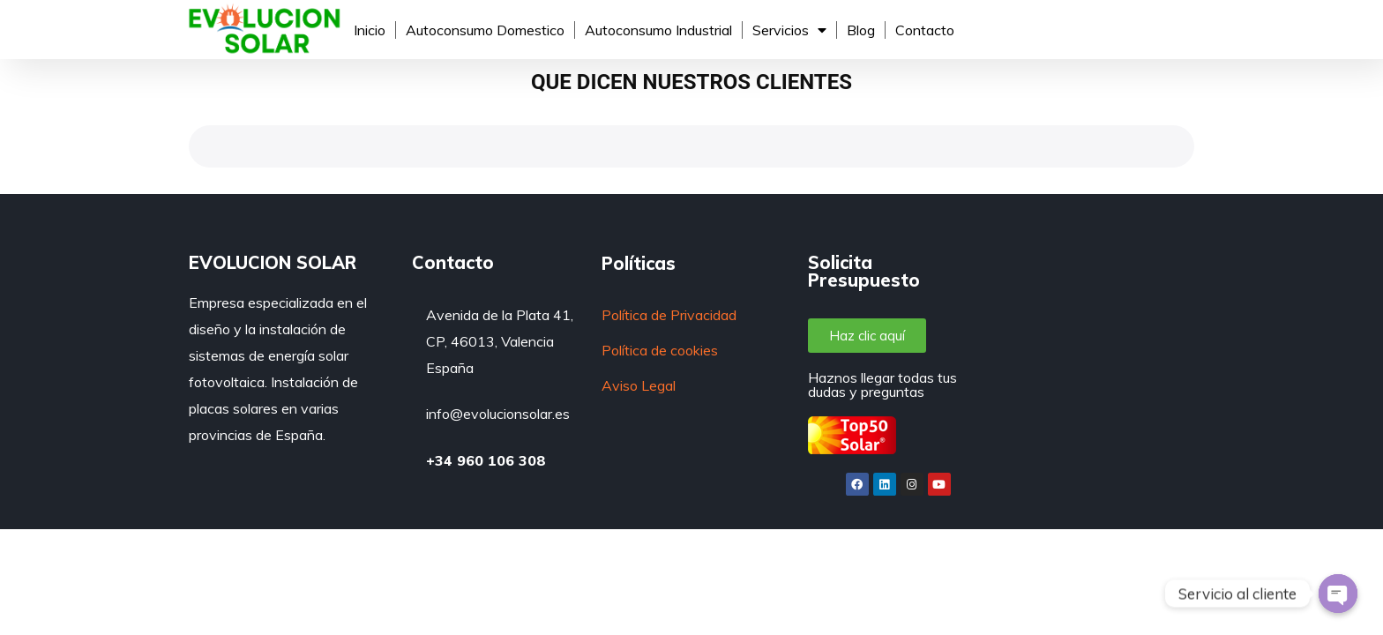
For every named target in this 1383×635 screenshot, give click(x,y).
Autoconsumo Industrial (658, 30)
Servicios (789, 30)
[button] (867, 335)
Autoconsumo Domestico (485, 30)
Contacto (924, 30)
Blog (861, 30)
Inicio (369, 30)
